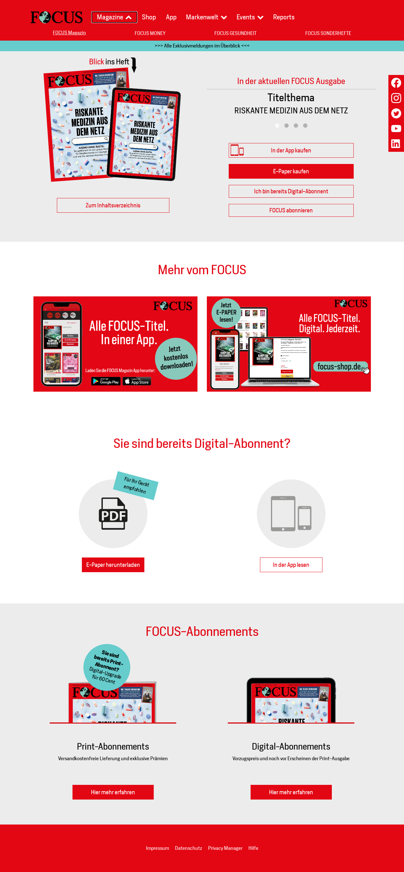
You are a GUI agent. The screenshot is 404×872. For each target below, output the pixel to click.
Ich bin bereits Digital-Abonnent (291, 191)
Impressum (157, 848)
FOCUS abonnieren (291, 210)
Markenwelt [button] (202, 17)
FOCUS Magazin (69, 33)
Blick (109, 61)
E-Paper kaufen (291, 171)
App (171, 17)
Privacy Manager (225, 848)
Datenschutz (188, 848)
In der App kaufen (291, 150)
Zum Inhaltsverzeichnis (113, 205)
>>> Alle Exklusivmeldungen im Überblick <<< (202, 46)
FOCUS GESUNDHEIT (235, 33)
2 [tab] (286, 126)
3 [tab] (296, 126)
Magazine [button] (110, 17)
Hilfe (253, 848)
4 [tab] (305, 126)
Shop (149, 17)
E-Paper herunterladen (113, 565)
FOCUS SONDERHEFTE (328, 33)
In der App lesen (291, 565)
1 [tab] (277, 126)
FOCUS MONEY (150, 33)
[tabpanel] (291, 105)
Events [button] (246, 17)
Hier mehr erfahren (113, 792)
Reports (284, 17)
